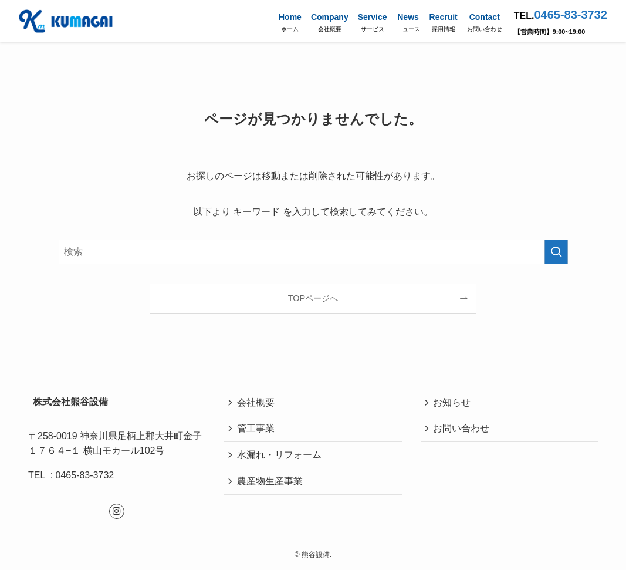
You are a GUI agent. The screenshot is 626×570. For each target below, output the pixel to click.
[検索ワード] (313, 252)
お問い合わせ (463, 431)
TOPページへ (313, 298)
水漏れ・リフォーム (280, 459)
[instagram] (116, 511)
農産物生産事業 (271, 486)
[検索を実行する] (556, 252)
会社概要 (257, 403)
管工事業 (257, 431)
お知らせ (453, 403)
